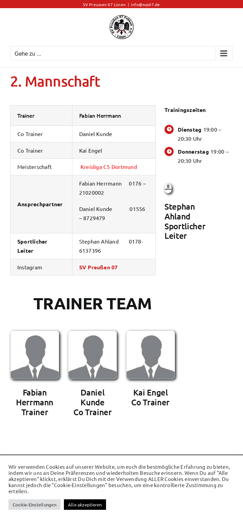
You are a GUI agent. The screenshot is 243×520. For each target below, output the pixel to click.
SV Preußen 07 (98, 267)
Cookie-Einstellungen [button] (34, 504)
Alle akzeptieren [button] (85, 504)
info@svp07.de (145, 4)
